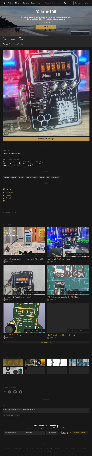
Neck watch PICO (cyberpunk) (59, 259)
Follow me (46, 27)
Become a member (80, 433)
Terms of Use (38, 448)
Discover (18, 3)
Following (15, 44)
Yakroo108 (8, 261)
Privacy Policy (48, 448)
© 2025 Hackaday (46, 451)
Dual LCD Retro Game (13, 335)
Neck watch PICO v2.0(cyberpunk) (17, 297)
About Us (8, 448)
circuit (21, 177)
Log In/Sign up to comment (11, 415)
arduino (42, 177)
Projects (10, 3)
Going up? (46, 444)
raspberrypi (55, 177)
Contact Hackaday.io (18, 448)
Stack (32, 3)
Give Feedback (29, 448)
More (40, 3)
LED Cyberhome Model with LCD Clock (62, 297)
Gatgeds (6, 177)
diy (48, 177)
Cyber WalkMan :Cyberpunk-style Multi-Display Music (25, 259)
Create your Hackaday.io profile (36, 428)
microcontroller (31, 177)
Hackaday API (57, 448)
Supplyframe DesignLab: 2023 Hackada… (26, 360)
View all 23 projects (46, 342)
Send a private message (80, 33)
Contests (26, 3)
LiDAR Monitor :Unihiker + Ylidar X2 (61, 335)
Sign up (77, 3)
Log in (86, 3)
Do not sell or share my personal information (75, 448)
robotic (13, 177)
